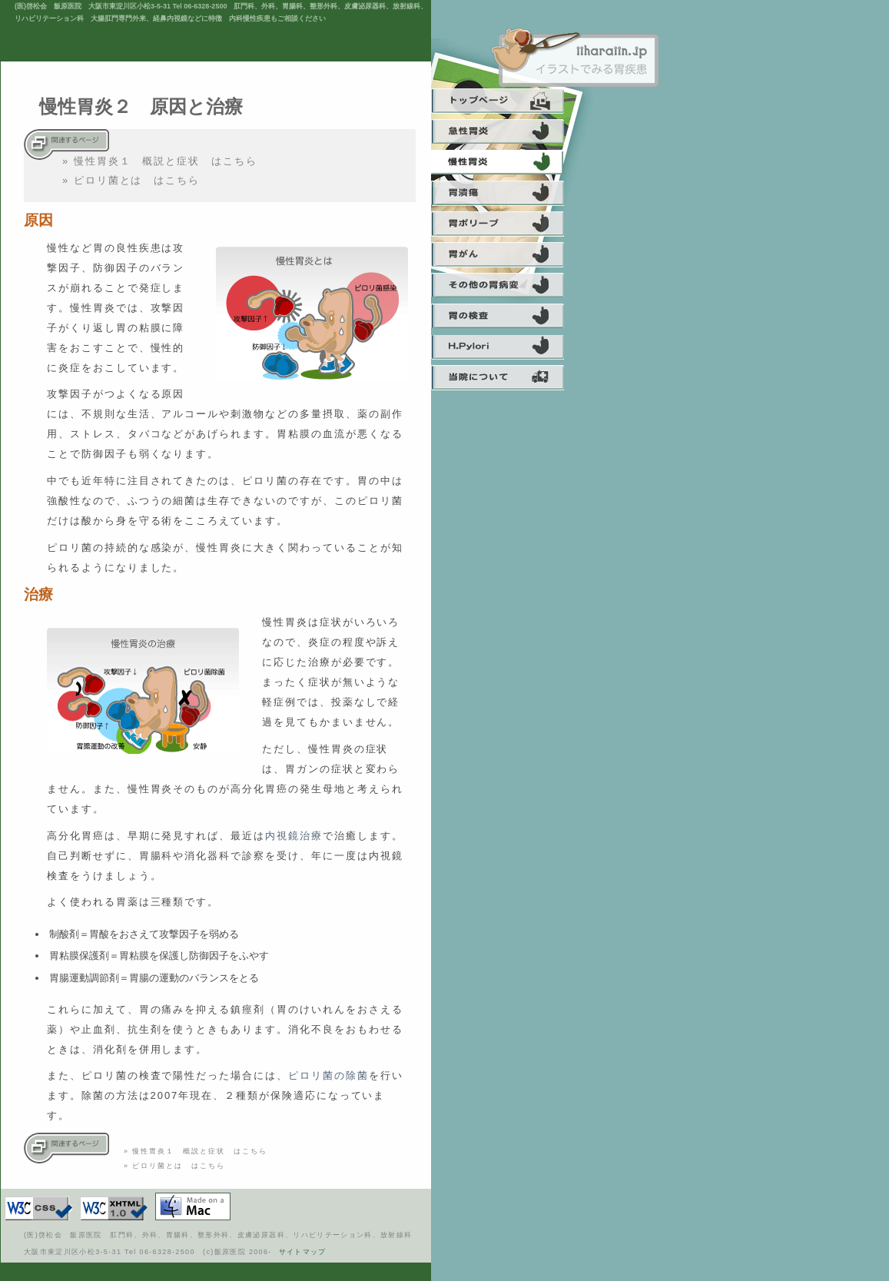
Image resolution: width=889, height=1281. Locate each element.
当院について (506, 380)
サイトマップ (303, 1252)
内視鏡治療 (294, 835)
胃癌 (506, 257)
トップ (506, 103)
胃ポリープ (506, 226)
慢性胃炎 (506, 165)
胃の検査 (506, 319)
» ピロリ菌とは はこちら (131, 180)
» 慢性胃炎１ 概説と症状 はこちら (159, 161)
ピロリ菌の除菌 (328, 1075)
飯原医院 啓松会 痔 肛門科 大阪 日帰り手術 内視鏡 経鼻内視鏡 (574, 57)
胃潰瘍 (506, 196)
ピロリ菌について (506, 349)
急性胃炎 (506, 134)
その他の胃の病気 (506, 288)
